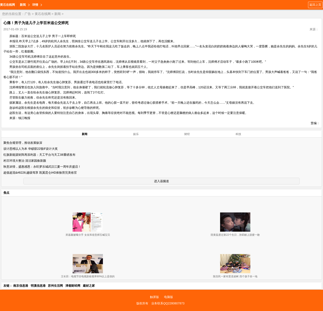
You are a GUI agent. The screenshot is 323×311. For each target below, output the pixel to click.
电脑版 (168, 297)
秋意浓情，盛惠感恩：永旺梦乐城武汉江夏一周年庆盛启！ (42, 166)
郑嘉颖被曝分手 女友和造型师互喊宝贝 (88, 234)
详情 (35, 4)
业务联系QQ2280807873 (168, 303)
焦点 (6, 192)
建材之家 (89, 285)
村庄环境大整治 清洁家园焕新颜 (24, 160)
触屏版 (154, 297)
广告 (28, 14)
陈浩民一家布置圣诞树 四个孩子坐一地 (235, 276)
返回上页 (315, 4)
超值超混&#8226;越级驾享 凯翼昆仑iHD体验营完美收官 (40, 172)
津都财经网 (72, 285)
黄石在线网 (7, 4)
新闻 (23, 4)
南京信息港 (20, 285)
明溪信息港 (38, 285)
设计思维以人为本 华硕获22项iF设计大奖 (30, 148)
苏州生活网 (55, 285)
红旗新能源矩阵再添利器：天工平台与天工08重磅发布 (39, 154)
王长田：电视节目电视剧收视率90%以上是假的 (88, 276)
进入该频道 (161, 181)
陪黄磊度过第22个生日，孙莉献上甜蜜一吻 (235, 234)
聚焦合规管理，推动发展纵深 (22, 142)
